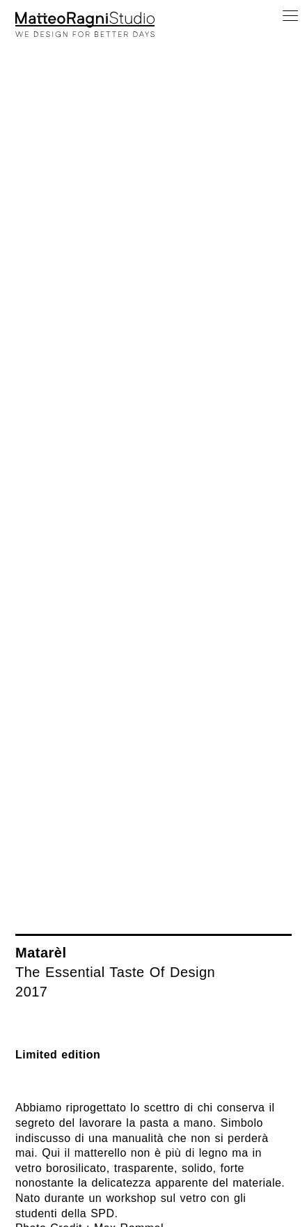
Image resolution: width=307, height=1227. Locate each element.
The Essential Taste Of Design (115, 972)
